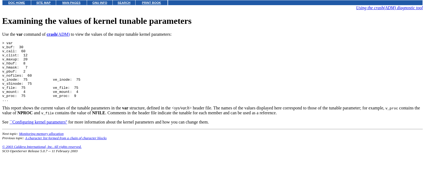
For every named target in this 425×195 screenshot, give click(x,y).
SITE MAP (43, 2)
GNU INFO (99, 2)
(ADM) (58, 34)
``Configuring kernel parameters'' (38, 134)
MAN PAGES (71, 2)
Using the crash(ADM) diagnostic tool (389, 7)
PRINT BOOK (151, 2)
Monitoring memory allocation (41, 146)
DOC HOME (16, 2)
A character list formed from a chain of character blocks (66, 150)
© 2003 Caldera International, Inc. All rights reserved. (42, 159)
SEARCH (124, 2)
